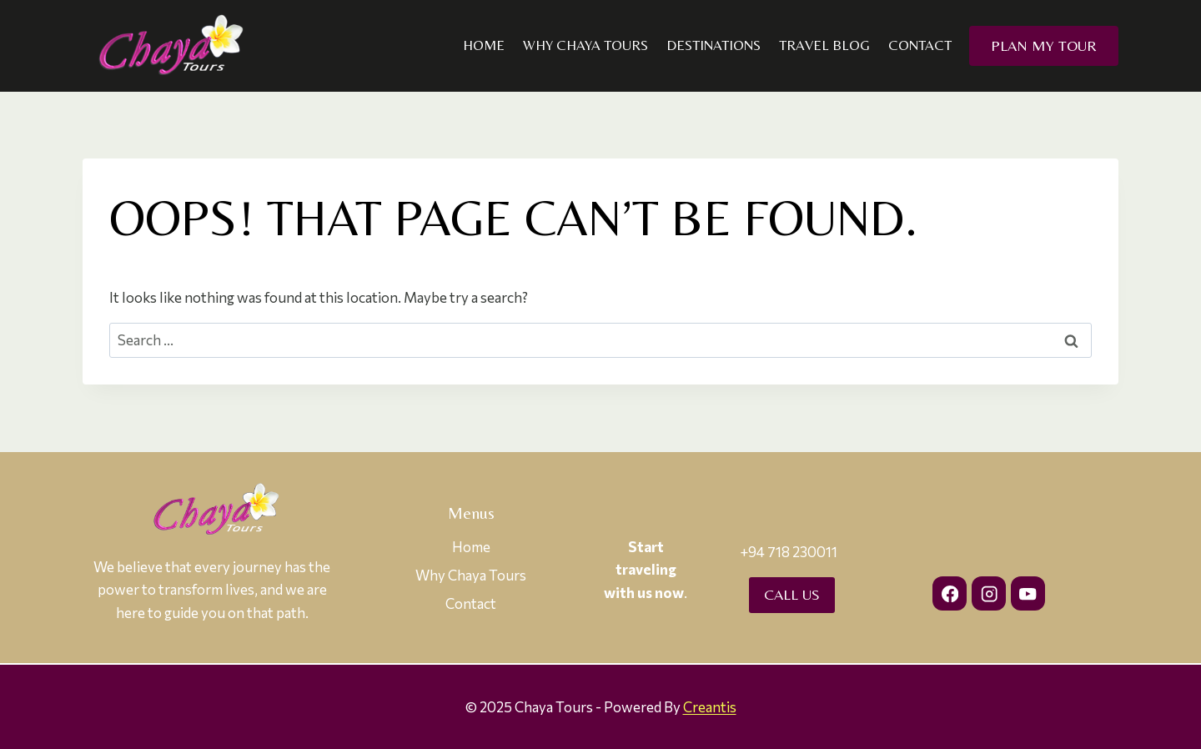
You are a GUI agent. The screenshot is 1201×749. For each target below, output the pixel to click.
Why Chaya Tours (585, 45)
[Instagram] (989, 593)
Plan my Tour (1044, 45)
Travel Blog (824, 45)
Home (484, 45)
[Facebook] (949, 593)
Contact (920, 45)
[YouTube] (1028, 593)
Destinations (713, 45)
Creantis (709, 707)
